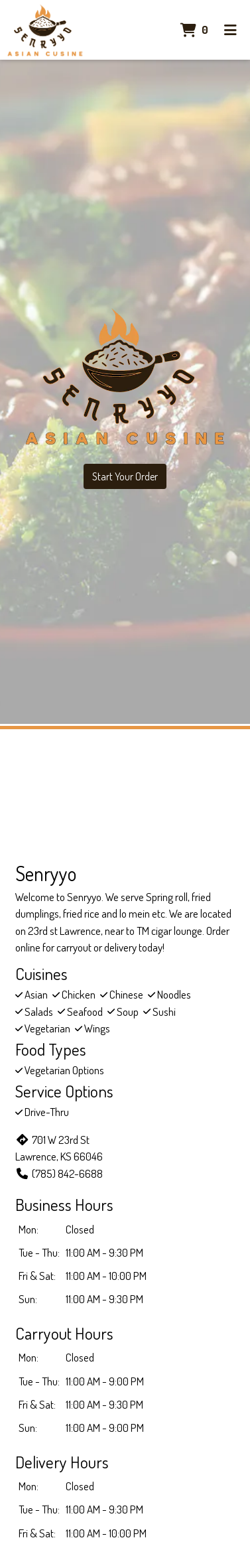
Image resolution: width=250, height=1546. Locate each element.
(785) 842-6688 (59, 1173)
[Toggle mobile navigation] (230, 29)
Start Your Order (125, 476)
